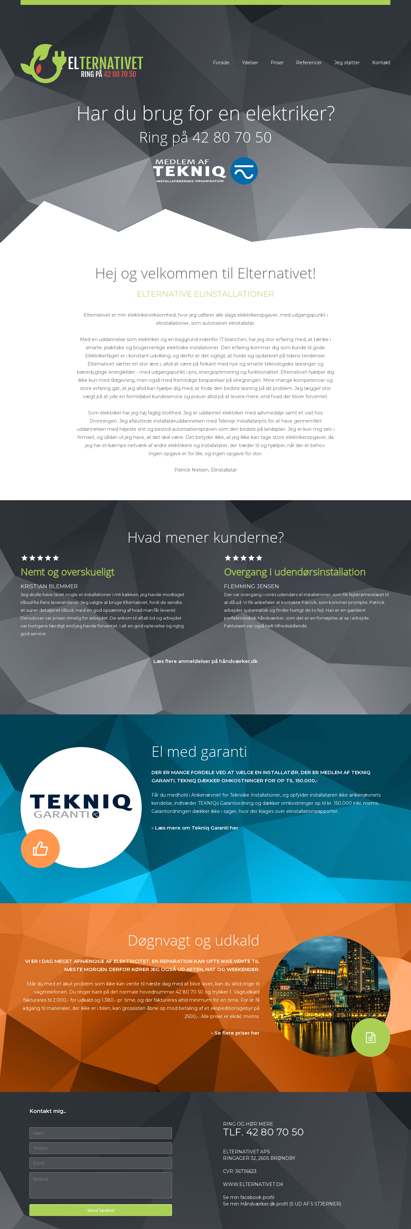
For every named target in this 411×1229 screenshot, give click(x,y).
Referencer (309, 63)
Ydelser (250, 63)
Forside (221, 63)
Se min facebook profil (248, 1197)
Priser (277, 63)
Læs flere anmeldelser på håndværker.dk (205, 661)
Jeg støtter (347, 63)
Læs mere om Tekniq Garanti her (196, 828)
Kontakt (381, 63)
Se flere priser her (237, 1033)
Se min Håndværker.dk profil (255, 1204)
